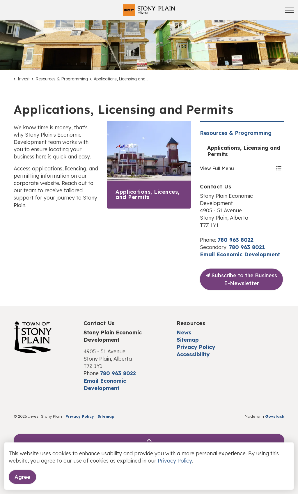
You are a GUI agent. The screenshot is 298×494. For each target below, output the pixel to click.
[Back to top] (149, 440)
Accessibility (193, 354)
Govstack (274, 416)
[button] (236, 168)
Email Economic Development (240, 254)
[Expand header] (289, 10)
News (184, 332)
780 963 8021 (247, 247)
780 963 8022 (235, 240)
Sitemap (188, 339)
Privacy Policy (196, 347)
